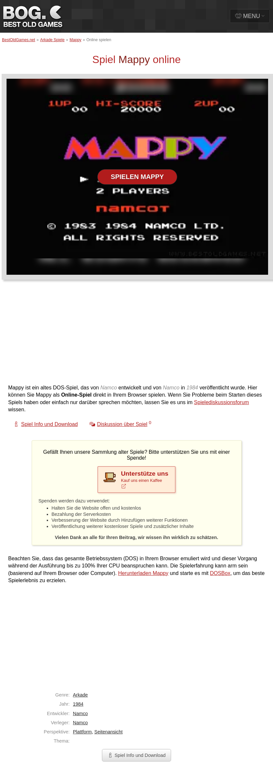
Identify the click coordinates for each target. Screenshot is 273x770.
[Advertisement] (125, 335)
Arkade (80, 694)
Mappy (75, 40)
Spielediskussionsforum (221, 402)
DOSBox (220, 573)
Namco (80, 713)
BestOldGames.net (18, 40)
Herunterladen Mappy (143, 573)
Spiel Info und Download (136, 755)
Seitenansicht (108, 731)
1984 (78, 704)
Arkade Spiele (52, 40)
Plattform (82, 731)
